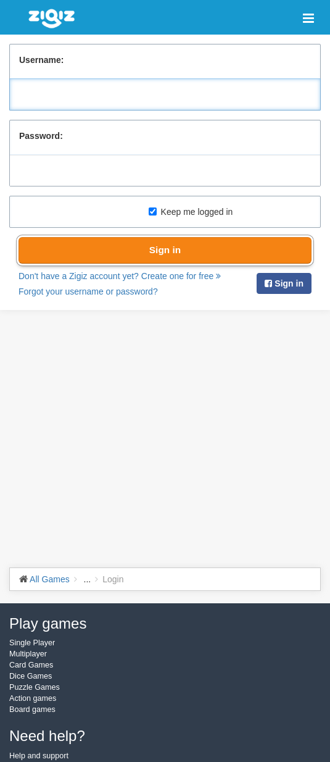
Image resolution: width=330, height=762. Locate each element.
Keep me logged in (191, 212)
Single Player (32, 642)
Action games (32, 698)
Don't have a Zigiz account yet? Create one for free (120, 276)
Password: (41, 136)
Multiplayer (28, 654)
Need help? (47, 735)
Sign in (165, 250)
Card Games (31, 665)
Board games (32, 709)
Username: (41, 60)
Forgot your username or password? (88, 291)
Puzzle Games (34, 687)
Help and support (38, 756)
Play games (47, 623)
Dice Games (30, 676)
